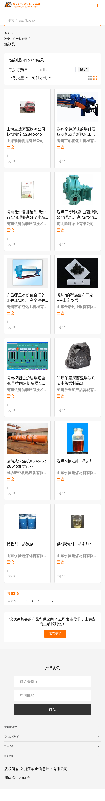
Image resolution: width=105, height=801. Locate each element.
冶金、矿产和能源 (19, 45)
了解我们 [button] (51, 758)
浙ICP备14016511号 (21, 789)
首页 (8, 40)
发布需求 (56, 644)
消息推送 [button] (51, 768)
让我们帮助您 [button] (51, 739)
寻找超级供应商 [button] (51, 748)
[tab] (52, 739)
